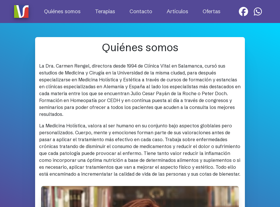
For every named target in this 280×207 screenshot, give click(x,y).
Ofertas (211, 11)
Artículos (177, 11)
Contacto (140, 11)
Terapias (105, 11)
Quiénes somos (62, 11)
